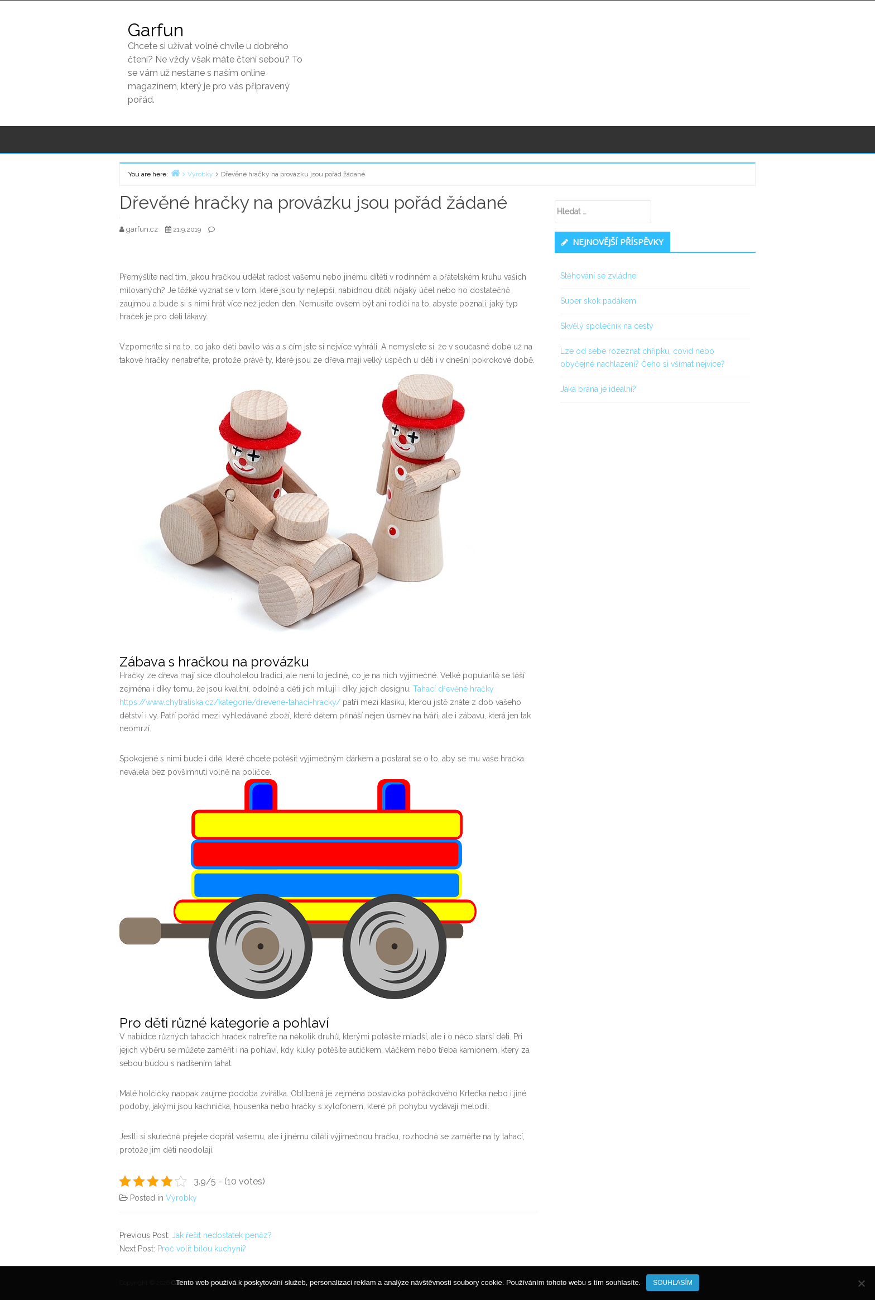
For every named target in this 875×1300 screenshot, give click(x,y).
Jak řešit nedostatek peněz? (222, 1235)
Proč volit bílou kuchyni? (201, 1248)
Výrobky (181, 1197)
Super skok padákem (598, 300)
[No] (861, 1283)
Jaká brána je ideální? (598, 389)
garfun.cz (143, 229)
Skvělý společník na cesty (606, 326)
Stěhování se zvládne (598, 275)
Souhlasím (673, 1283)
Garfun (156, 30)
